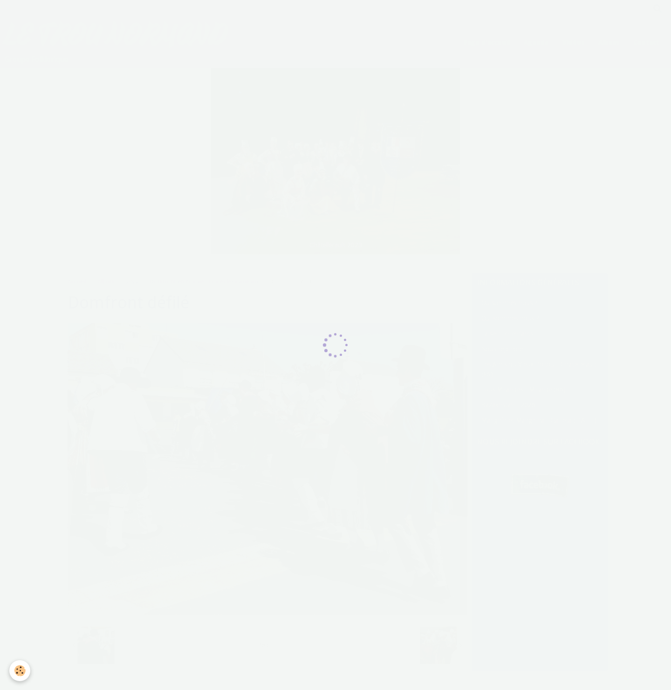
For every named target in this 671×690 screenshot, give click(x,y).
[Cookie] (19, 670)
